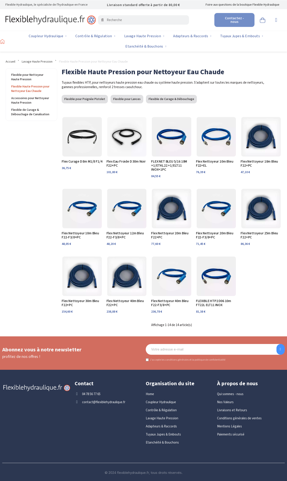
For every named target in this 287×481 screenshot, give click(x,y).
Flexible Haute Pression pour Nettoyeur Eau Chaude (30, 88)
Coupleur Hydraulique (47, 36)
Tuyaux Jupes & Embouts (241, 36)
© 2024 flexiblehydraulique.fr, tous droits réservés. (144, 472)
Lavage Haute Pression (144, 36)
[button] (262, 19)
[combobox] (144, 19)
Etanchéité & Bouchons (145, 46)
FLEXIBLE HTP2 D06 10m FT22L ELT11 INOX (213, 302)
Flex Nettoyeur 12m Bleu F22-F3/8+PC (125, 235)
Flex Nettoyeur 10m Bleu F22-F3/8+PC (80, 235)
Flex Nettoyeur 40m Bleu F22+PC (125, 302)
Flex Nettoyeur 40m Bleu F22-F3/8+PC (170, 302)
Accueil (10, 61)
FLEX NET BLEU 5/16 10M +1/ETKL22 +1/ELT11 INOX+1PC (169, 165)
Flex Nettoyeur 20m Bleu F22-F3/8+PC (214, 235)
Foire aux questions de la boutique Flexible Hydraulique (242, 4)
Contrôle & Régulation (95, 36)
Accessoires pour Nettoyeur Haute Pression (30, 100)
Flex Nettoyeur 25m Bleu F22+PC (259, 235)
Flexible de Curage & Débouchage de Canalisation (30, 112)
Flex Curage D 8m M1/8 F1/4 (82, 161)
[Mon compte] (276, 20)
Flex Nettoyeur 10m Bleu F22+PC (259, 163)
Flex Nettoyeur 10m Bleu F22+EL (214, 163)
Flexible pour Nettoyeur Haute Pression (27, 77)
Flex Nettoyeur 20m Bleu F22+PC (170, 235)
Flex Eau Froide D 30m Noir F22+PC (126, 163)
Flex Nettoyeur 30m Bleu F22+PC (80, 302)
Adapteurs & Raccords (192, 36)
